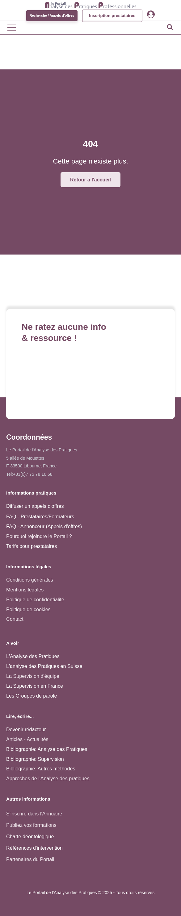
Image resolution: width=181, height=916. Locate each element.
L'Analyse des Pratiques (33, 656)
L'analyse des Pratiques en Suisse (44, 666)
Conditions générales (29, 579)
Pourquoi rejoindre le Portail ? (39, 536)
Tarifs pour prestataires (31, 546)
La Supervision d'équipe (32, 676)
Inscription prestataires (112, 15)
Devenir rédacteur (26, 729)
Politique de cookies (28, 609)
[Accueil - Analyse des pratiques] (90, 5)
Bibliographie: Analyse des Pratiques (46, 749)
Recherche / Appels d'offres (50, 15)
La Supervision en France (34, 686)
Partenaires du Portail (31, 859)
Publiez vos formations (31, 825)
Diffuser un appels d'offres (35, 506)
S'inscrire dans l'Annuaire (34, 813)
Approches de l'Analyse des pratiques (48, 778)
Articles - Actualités (27, 739)
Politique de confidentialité (35, 599)
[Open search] (170, 26)
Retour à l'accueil (90, 179)
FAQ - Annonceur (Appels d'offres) (44, 526)
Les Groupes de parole (31, 695)
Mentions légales (25, 589)
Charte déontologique (30, 836)
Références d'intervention (34, 848)
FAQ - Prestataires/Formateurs (40, 516)
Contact (14, 619)
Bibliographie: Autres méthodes (40, 768)
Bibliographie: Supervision (35, 759)
